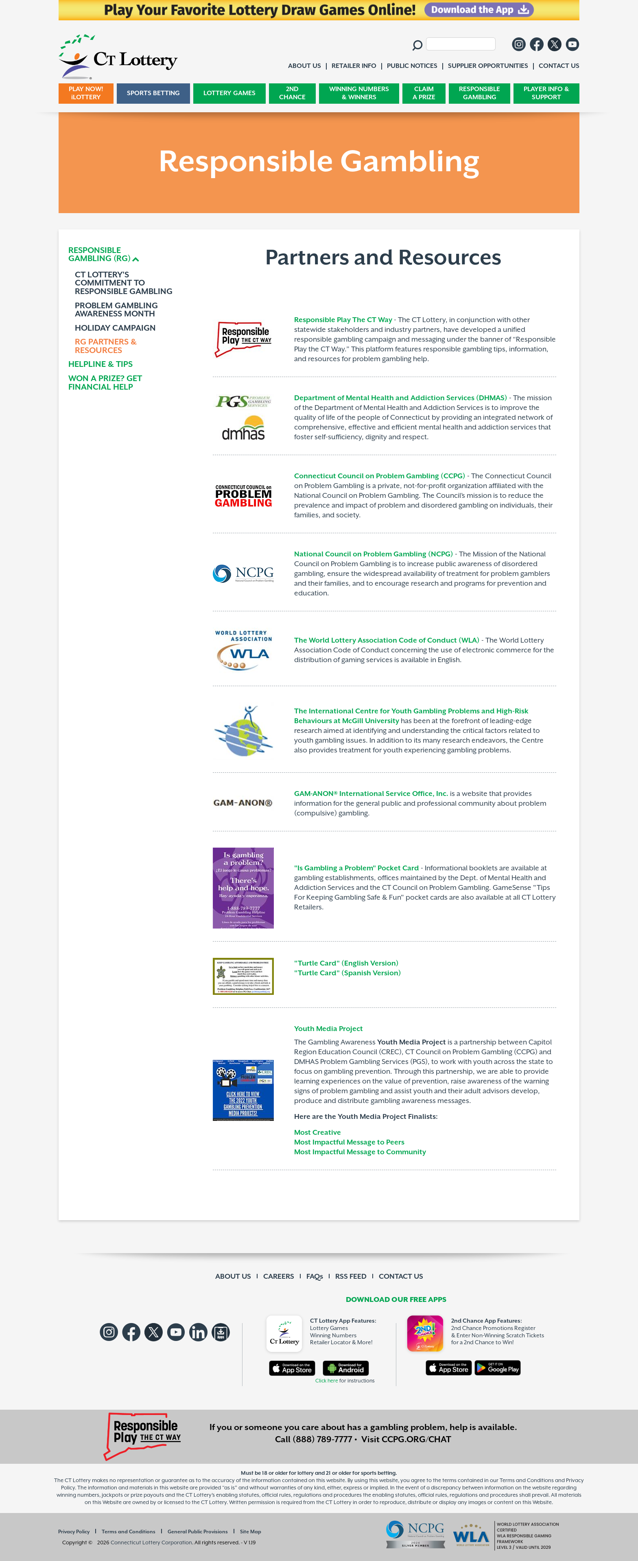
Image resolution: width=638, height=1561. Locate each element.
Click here (326, 1381)
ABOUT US (233, 1277)
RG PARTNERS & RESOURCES (106, 346)
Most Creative (317, 1133)
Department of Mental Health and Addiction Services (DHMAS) (400, 398)
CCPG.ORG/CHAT (416, 1440)
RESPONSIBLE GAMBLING (479, 93)
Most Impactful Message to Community (360, 1152)
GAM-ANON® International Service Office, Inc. (371, 794)
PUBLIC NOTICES (412, 66)
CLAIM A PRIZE (424, 93)
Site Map (250, 1532)
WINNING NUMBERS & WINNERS (359, 93)
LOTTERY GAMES (229, 93)
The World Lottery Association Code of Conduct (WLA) (387, 641)
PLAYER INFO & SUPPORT (546, 93)
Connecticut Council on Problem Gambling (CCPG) (379, 476)
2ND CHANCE (292, 93)
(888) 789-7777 (322, 1440)
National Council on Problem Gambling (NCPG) (373, 554)
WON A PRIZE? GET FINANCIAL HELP (105, 383)
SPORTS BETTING (153, 93)
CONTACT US (401, 1277)
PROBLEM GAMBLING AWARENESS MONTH (116, 310)
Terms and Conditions (128, 1532)
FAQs (314, 1277)
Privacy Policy (74, 1532)
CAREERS (278, 1277)
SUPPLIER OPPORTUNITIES (488, 66)
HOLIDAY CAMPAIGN (115, 329)
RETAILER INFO (354, 66)
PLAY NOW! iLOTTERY (86, 93)
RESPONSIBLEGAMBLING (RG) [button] (99, 255)
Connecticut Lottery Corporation (151, 1543)
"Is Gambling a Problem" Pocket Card (356, 868)
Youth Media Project (328, 1029)
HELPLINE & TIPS (100, 365)
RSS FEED (351, 1277)
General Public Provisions (198, 1532)
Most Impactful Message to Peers (349, 1142)
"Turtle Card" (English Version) (346, 963)
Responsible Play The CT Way (343, 320)
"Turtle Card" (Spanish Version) (348, 973)
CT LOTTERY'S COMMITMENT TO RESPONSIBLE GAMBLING (124, 284)
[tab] (126, 255)
